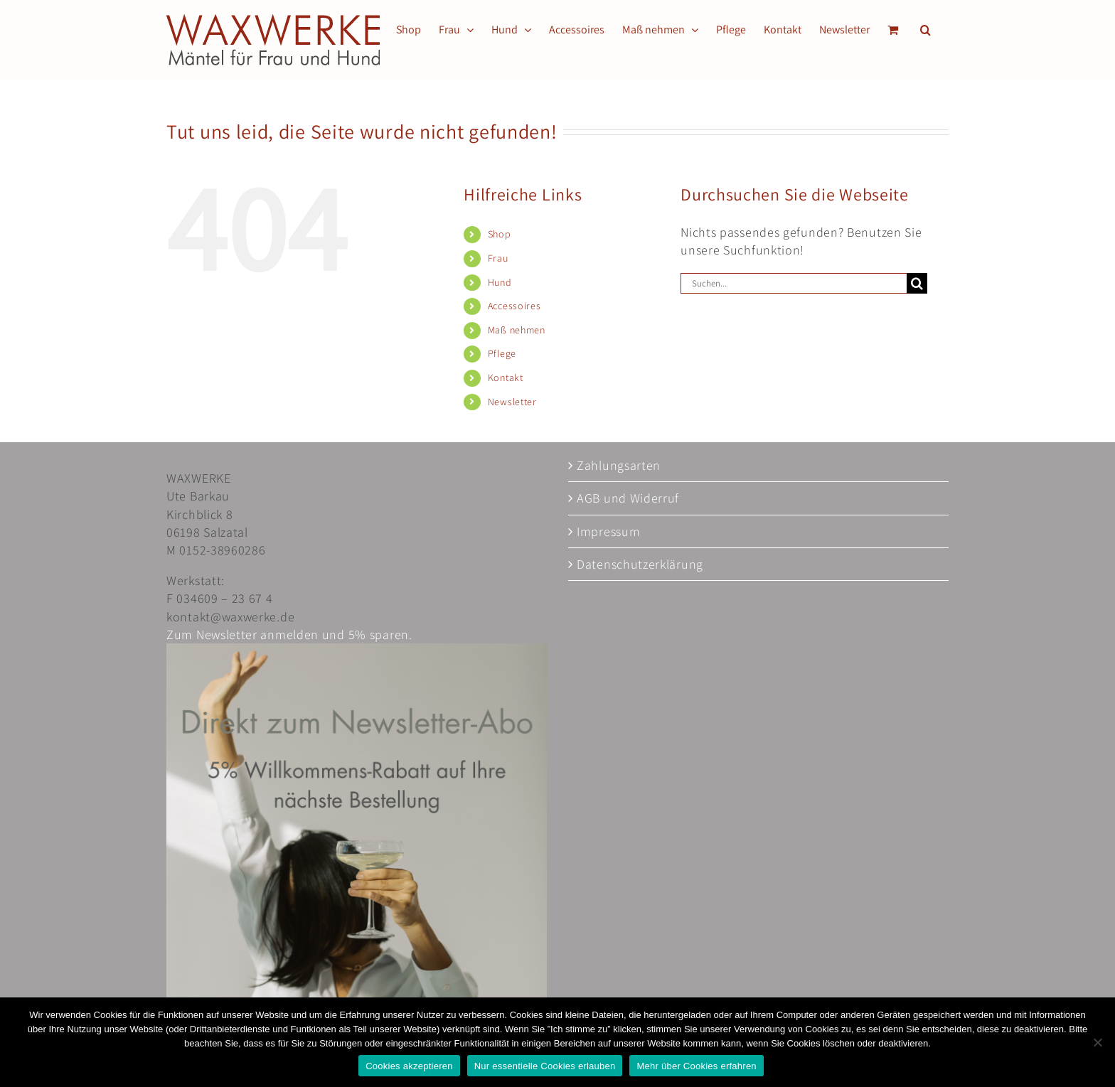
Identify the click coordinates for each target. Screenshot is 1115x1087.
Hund (500, 282)
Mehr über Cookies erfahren (696, 1066)
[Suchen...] (794, 283)
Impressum (608, 531)
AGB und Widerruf (628, 498)
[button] (925, 30)
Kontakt (505, 377)
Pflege (502, 353)
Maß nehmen (516, 329)
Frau (498, 258)
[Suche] (917, 283)
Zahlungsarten (619, 465)
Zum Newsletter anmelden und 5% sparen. (289, 634)
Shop (499, 233)
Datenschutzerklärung (640, 564)
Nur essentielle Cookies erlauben (545, 1066)
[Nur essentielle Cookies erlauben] (1097, 1042)
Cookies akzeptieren (409, 1066)
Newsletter (512, 401)
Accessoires (514, 305)
